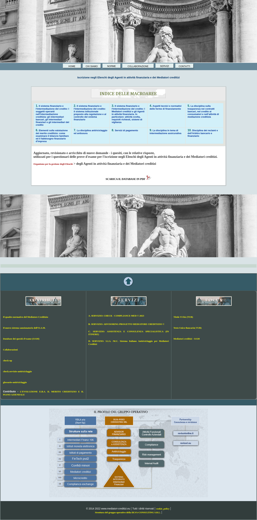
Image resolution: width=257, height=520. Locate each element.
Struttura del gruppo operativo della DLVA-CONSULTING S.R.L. (128, 512)
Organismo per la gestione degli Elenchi (53, 164)
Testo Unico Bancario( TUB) (187, 327)
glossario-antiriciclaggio (15, 382)
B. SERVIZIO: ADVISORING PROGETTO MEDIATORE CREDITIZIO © (126, 324)
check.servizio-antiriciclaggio (17, 371)
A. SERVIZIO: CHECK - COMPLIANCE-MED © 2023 (116, 315)
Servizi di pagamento (126, 130)
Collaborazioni (10, 349)
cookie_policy (162, 508)
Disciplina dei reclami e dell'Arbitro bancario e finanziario (203, 133)
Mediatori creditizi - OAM (186, 338)
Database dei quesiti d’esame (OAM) (21, 338)
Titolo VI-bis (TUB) (183, 317)
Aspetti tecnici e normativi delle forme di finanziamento (165, 107)
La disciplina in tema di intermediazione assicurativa (165, 132)
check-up (7, 360)
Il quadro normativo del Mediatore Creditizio (25, 317)
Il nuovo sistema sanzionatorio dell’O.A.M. (24, 327)
